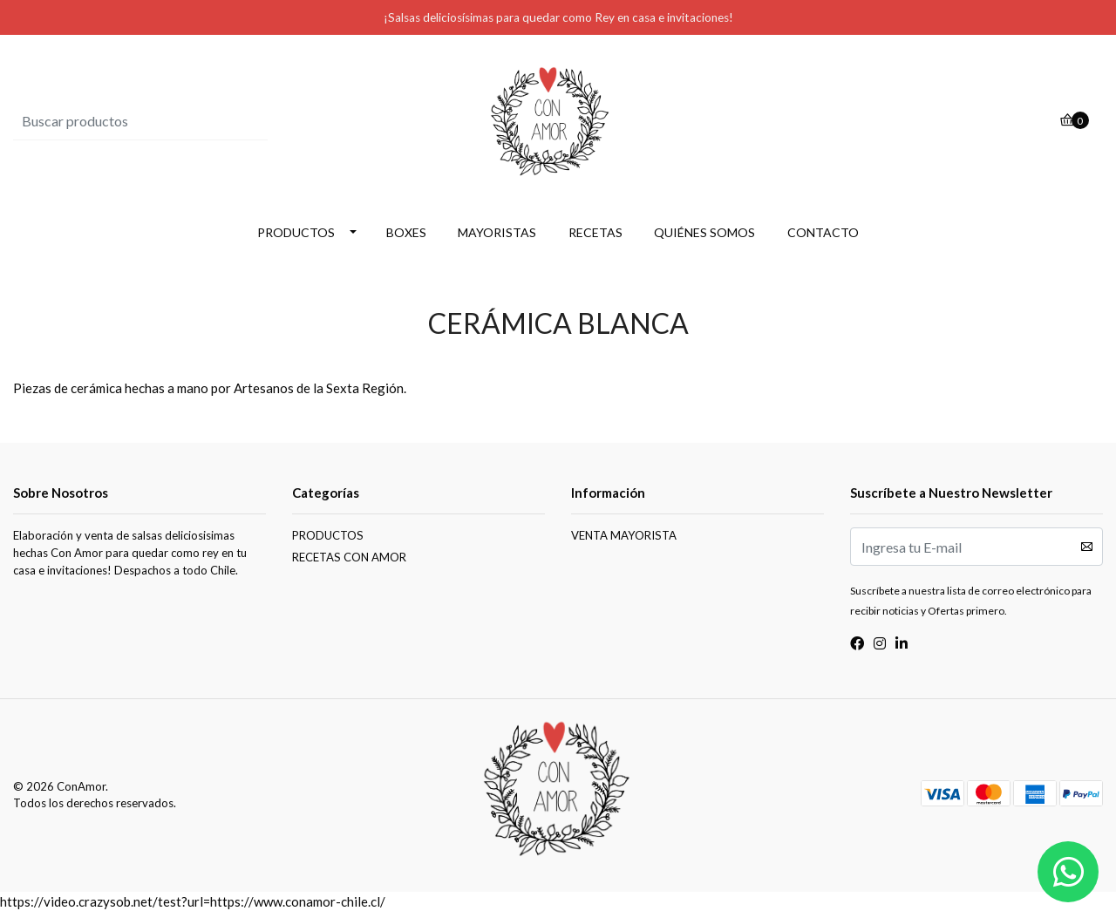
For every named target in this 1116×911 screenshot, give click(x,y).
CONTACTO (823, 232)
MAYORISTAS (497, 232)
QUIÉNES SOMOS (704, 232)
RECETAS (595, 232)
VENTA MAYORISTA (624, 535)
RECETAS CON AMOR (349, 557)
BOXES (406, 232)
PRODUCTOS (296, 232)
